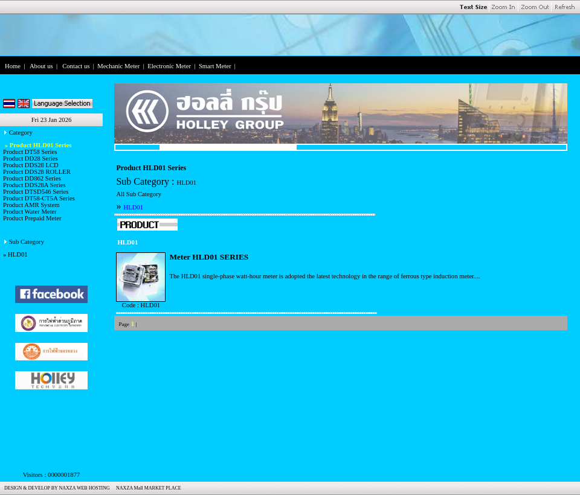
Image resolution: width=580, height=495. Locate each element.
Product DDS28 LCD (31, 165)
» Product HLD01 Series (37, 145)
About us (41, 66)
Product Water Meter (30, 211)
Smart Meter (215, 66)
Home (13, 66)
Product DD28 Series (30, 158)
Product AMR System (31, 205)
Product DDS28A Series (34, 185)
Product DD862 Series (32, 178)
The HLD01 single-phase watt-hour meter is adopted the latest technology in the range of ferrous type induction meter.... (324, 276)
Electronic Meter (169, 66)
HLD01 (18, 254)
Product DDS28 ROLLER (37, 171)
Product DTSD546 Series (35, 191)
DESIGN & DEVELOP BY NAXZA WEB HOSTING (56, 488)
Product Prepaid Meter (32, 218)
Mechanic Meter (118, 66)
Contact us (75, 66)
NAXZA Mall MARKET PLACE (147, 488)
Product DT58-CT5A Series (39, 198)
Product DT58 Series (30, 151)
